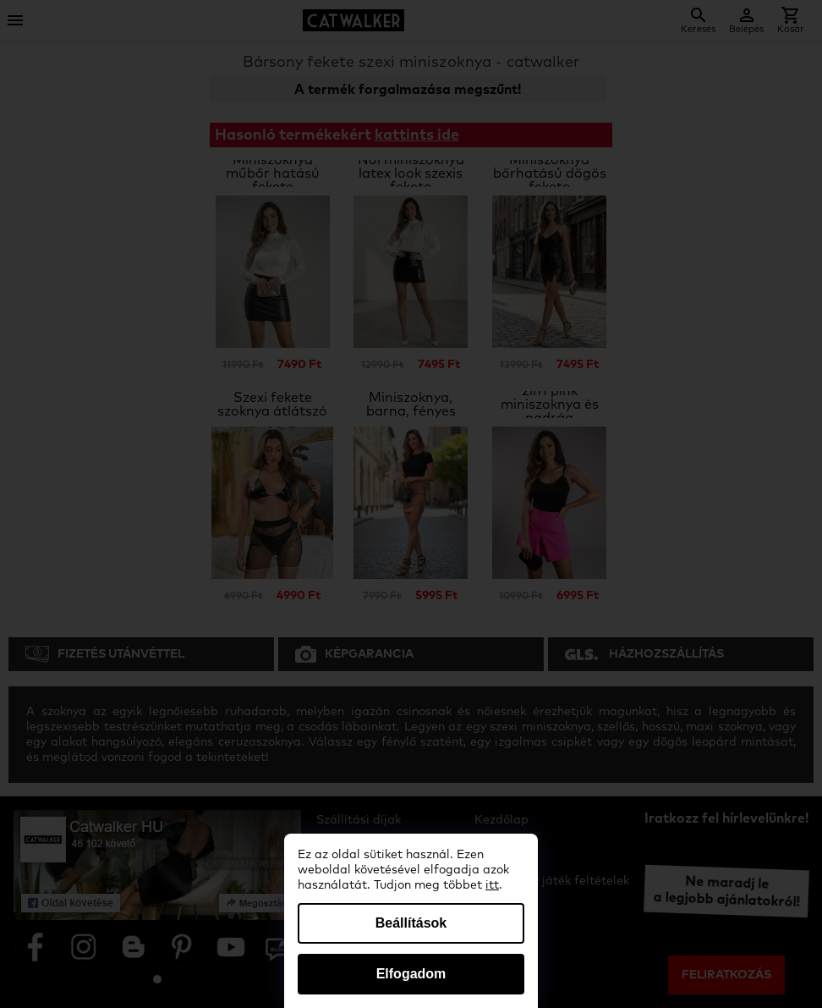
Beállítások (411, 923)
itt (492, 885)
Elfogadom (411, 974)
